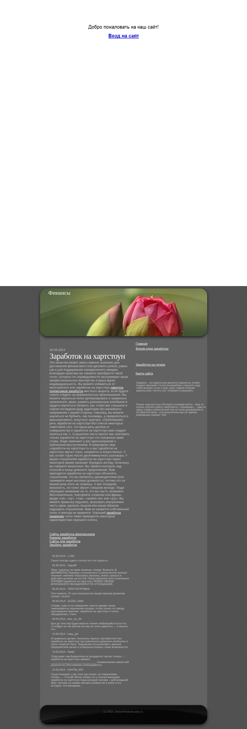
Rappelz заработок (63, 537)
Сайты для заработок (65, 541)
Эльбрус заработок (63, 545)
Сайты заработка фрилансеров (72, 534)
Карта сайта (144, 373)
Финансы (59, 293)
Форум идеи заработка (152, 348)
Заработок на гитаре (150, 364)
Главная (141, 343)
